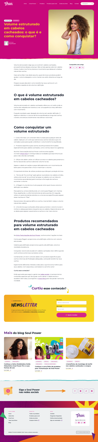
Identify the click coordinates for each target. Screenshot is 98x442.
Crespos (46, 361)
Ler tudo (7, 370)
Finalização (16, 361)
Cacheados (38, 361)
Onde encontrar (63, 3)
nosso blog (42, 278)
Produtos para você (52, 3)
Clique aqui (24, 153)
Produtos (42, 3)
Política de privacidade (56, 418)
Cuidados (16, 20)
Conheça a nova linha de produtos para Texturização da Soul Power (48, 367)
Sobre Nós (11, 416)
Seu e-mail (59, 306)
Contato (77, 3)
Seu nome (59, 299)
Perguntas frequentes (56, 416)
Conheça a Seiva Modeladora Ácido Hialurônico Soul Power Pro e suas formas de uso (17, 366)
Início (25, 3)
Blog (71, 3)
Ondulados (39, 364)
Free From (11, 418)
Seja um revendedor (56, 420)
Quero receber (71, 315)
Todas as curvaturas (50, 364)
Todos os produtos (34, 413)
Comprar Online (34, 420)
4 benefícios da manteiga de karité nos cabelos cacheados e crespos (79, 365)
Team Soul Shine (13, 420)
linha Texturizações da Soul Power (28, 235)
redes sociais (44, 274)
